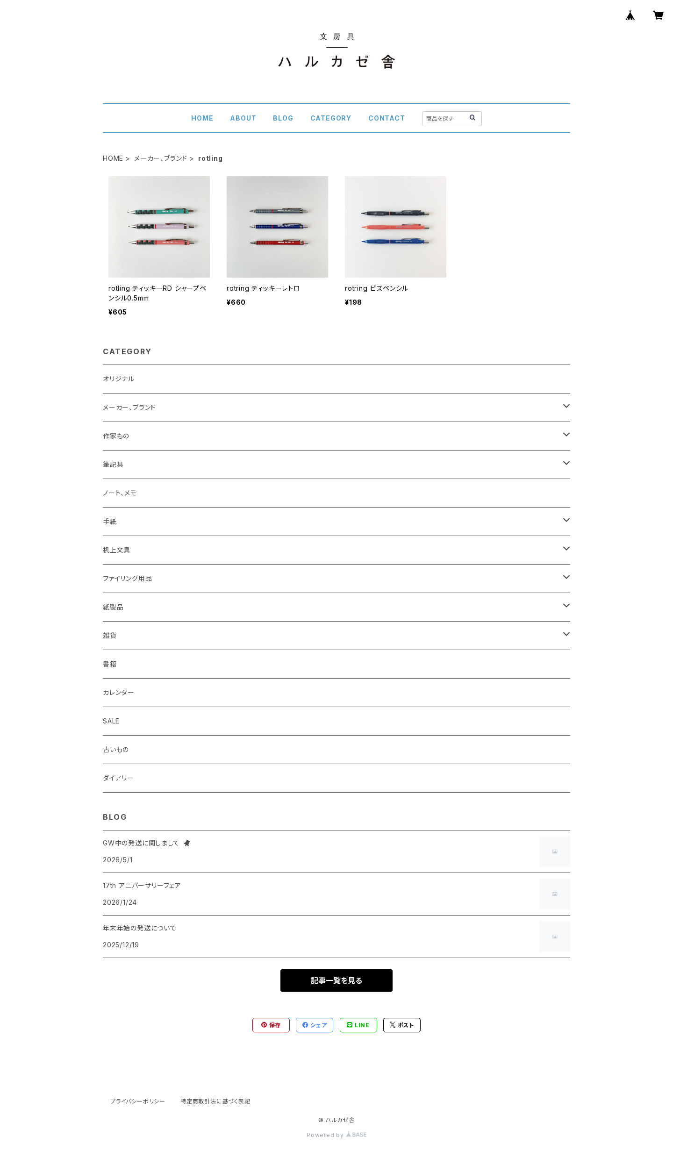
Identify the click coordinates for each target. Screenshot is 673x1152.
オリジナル (119, 379)
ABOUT (243, 118)
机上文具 (116, 550)
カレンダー (119, 692)
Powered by (336, 1134)
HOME (202, 118)
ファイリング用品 (127, 578)
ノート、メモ (120, 493)
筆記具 (113, 464)
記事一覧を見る (336, 980)
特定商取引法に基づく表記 (215, 1101)
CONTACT (386, 118)
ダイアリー (118, 778)
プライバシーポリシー (137, 1101)
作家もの (116, 436)
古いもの (116, 749)
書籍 (110, 664)
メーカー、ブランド (160, 158)
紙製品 (113, 607)
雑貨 (110, 635)
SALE (111, 721)
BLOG (283, 118)
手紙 (110, 521)
